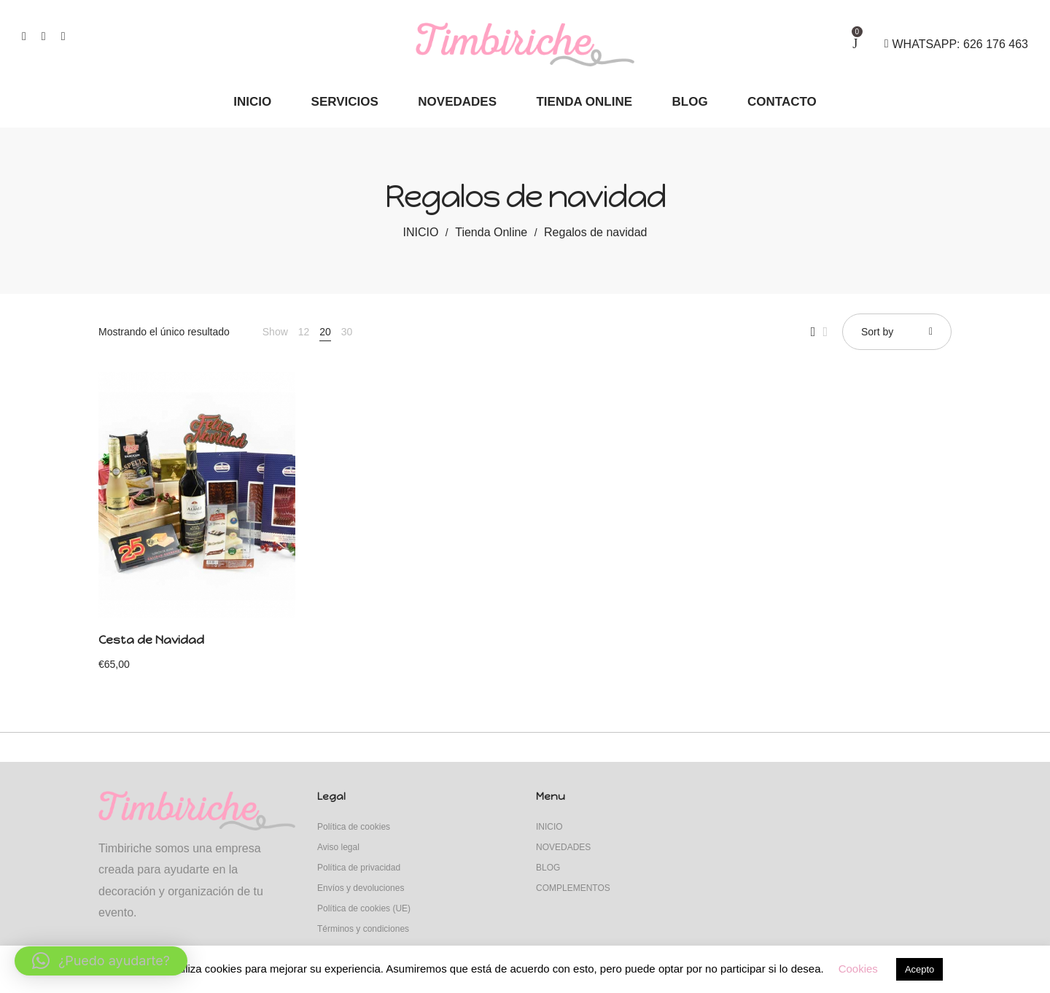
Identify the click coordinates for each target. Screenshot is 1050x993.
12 (304, 332)
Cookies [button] (858, 968)
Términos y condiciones (363, 929)
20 (325, 332)
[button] (101, 961)
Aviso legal (338, 847)
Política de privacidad (358, 867)
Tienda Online (491, 232)
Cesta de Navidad (151, 640)
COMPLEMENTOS (573, 888)
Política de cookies (353, 827)
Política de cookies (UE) (364, 908)
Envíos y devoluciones (360, 888)
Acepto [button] (919, 969)
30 (347, 332)
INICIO (421, 232)
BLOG (548, 867)
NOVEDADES (563, 847)
